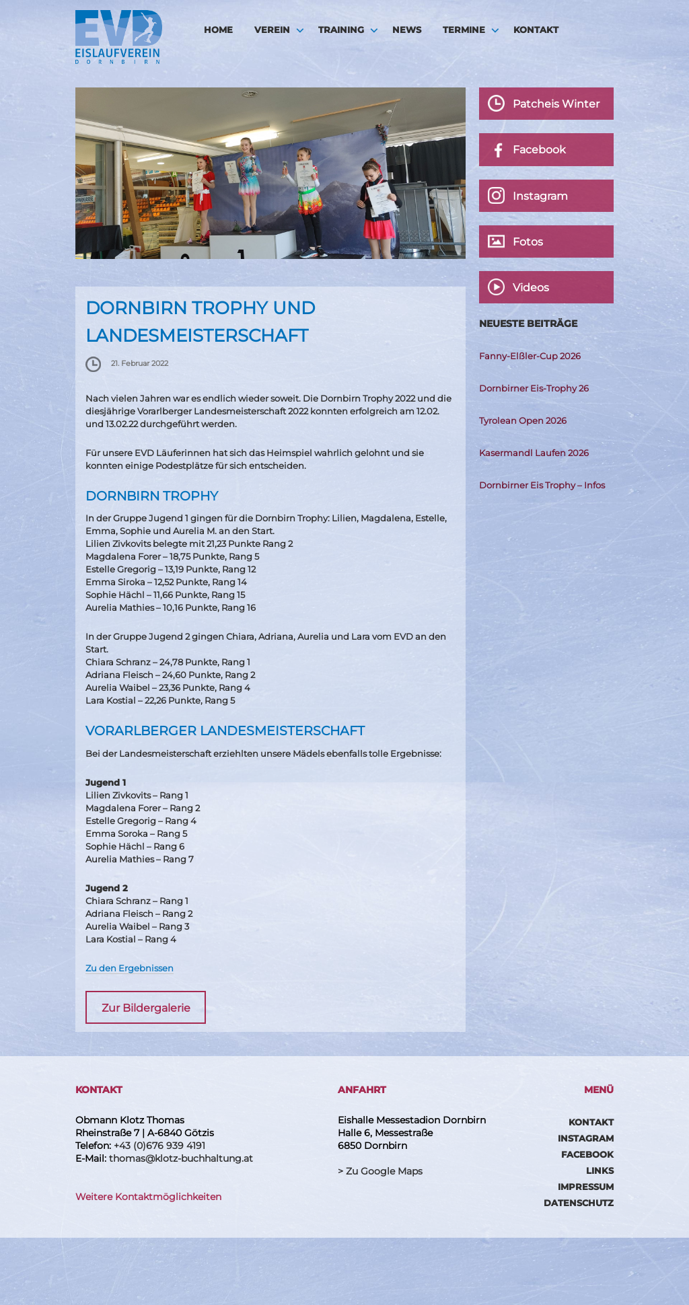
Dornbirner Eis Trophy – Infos (542, 485)
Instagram (586, 1138)
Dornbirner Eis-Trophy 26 (534, 388)
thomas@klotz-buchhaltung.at (181, 1158)
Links (600, 1170)
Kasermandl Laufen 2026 (534, 452)
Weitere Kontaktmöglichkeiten (148, 1196)
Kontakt (535, 29)
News (406, 29)
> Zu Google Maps (380, 1171)
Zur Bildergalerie (146, 1007)
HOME (218, 29)
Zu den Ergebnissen (129, 968)
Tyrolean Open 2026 (523, 420)
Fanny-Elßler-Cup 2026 (530, 355)
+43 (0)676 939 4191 (159, 1145)
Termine (464, 29)
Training (341, 29)
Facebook (587, 1154)
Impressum (586, 1186)
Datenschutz (579, 1202)
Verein (272, 29)
